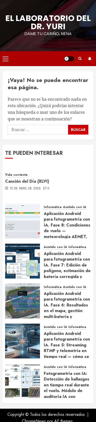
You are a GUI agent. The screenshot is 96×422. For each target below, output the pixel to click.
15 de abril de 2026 (25, 189)
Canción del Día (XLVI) (27, 181)
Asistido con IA (74, 207)
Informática (53, 207)
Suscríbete (89, 59)
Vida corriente (16, 175)
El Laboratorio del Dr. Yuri (48, 22)
